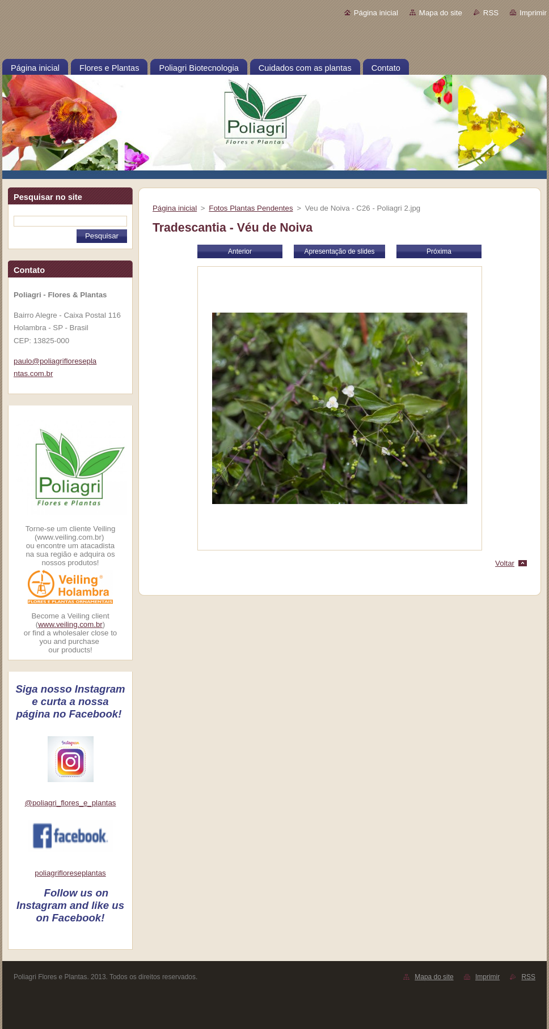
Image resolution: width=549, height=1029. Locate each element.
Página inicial (376, 12)
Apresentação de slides (339, 251)
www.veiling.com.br (70, 624)
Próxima (438, 251)
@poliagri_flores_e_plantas (70, 803)
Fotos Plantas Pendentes (251, 208)
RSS (491, 12)
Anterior (240, 251)
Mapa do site (440, 12)
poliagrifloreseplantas (70, 873)
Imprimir (533, 12)
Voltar (504, 563)
